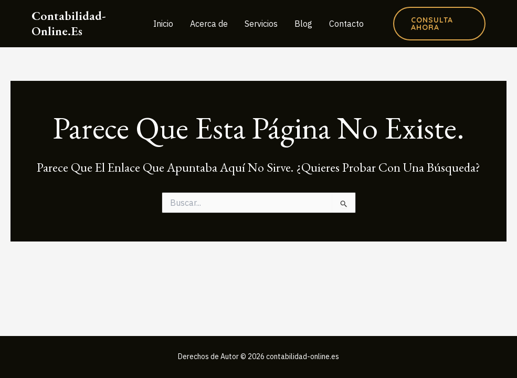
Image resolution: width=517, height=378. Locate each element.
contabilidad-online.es (68, 23)
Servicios (261, 23)
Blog (303, 23)
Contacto (346, 23)
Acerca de (209, 23)
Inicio (163, 23)
